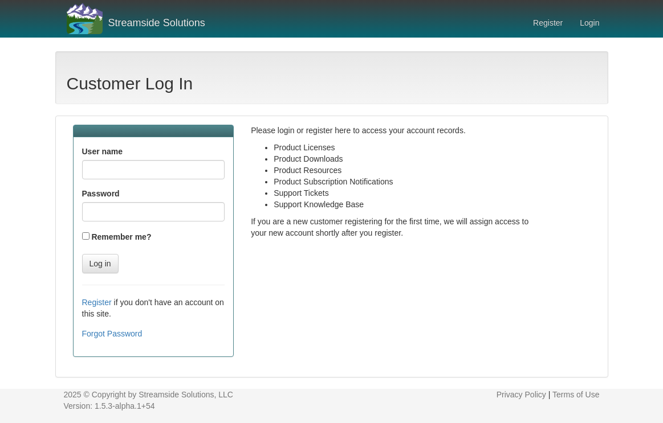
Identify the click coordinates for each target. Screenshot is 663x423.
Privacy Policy (522, 394)
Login (589, 22)
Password (101, 193)
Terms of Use (575, 394)
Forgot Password (112, 333)
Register (548, 22)
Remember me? (121, 236)
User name (102, 151)
